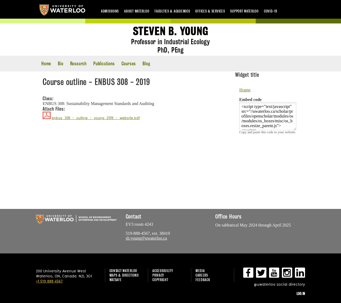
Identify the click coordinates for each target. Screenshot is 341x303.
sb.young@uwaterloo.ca (146, 238)
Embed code (250, 99)
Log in (301, 293)
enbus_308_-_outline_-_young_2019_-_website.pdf (96, 118)
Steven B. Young (170, 31)
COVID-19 (270, 11)
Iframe (245, 90)
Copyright (160, 279)
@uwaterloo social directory (279, 284)
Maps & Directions (124, 275)
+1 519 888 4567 (49, 281)
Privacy (158, 275)
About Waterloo (136, 11)
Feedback (203, 279)
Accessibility (162, 270)
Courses (128, 63)
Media (200, 270)
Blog (146, 63)
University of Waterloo (62, 10)
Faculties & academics (172, 11)
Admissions (110, 11)
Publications (104, 63)
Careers (202, 275)
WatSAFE (115, 279)
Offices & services (210, 11)
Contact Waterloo (123, 270)
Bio (60, 63)
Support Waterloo (244, 11)
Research (78, 63)
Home (46, 63)
